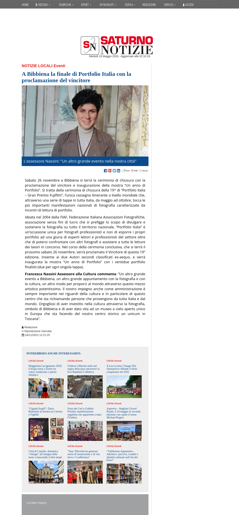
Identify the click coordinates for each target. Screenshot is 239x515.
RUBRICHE (66, 4)
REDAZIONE (149, 4)
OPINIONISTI (108, 4)
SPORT (86, 4)
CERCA (130, 4)
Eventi (59, 66)
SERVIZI (169, 4)
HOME (25, 4)
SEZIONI (43, 4)
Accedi (188, 4)
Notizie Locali (37, 66)
